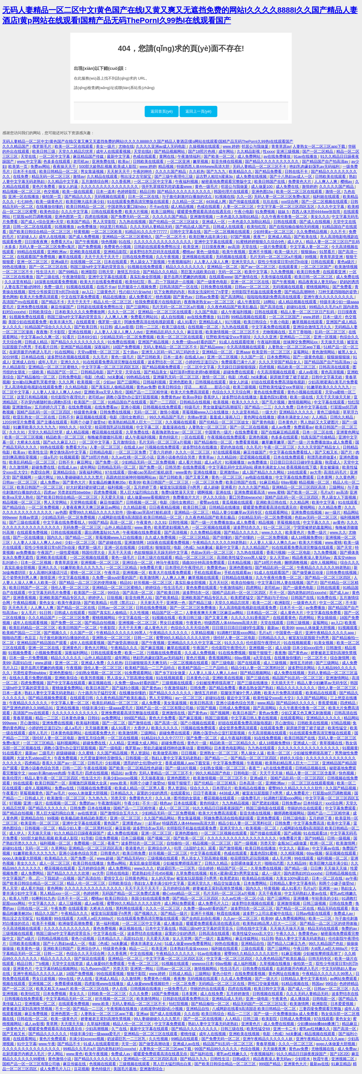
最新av (273, 627)
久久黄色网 (345, 477)
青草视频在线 (331, 743)
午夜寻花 (112, 572)
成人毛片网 (282, 858)
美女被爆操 (330, 467)
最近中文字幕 (239, 698)
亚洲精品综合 (65, 472)
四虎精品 (348, 703)
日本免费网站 (279, 357)
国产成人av (340, 592)
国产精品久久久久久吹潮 (68, 873)
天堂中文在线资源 (68, 963)
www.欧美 (119, 783)
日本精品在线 (33, 357)
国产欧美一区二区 (220, 156)
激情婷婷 (309, 186)
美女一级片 (106, 146)
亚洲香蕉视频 (25, 597)
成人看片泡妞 (190, 462)
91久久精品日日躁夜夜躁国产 (218, 808)
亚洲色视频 (259, 437)
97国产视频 (241, 236)
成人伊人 (295, 241)
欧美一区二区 (279, 753)
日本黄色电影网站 (67, 733)
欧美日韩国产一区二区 (29, 587)
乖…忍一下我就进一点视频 (171, 282)
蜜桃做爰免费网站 (68, 688)
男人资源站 (141, 753)
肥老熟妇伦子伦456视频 (153, 873)
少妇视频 (113, 763)
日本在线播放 (99, 808)
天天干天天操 (272, 773)
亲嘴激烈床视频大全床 (88, 783)
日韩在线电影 (118, 873)
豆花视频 (81, 1069)
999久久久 (68, 427)
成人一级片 (272, 873)
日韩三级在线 (233, 1029)
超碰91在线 (296, 307)
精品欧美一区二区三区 (297, 367)
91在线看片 (12, 753)
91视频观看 (69, 457)
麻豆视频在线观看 (92, 417)
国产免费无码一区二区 (130, 216)
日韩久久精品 (342, 417)
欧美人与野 (19, 898)
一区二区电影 (300, 552)
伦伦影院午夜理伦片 (69, 397)
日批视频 (115, 597)
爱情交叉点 (113, 878)
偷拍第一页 (52, 196)
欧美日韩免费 (309, 272)
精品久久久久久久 (67, 658)
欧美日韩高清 (202, 703)
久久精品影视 (249, 151)
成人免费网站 (249, 156)
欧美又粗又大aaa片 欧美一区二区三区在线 (73, 988)
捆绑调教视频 (296, 562)
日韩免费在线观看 (258, 968)
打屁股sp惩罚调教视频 (33, 216)
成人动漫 (283, 648)
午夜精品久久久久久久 (169, 632)
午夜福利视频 (187, 181)
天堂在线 (29, 156)
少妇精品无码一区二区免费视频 (127, 337)
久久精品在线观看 (103, 176)
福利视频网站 (69, 743)
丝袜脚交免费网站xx (301, 342)
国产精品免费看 (269, 171)
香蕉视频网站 (220, 658)
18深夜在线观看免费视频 (56, 282)
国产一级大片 (267, 978)
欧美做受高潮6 (166, 753)
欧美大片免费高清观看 (39, 297)
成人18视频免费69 (307, 537)
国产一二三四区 (164, 402)
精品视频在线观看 (320, 1034)
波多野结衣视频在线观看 (69, 357)
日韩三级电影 (295, 818)
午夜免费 (58, 908)
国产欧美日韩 (86, 327)
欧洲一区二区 (322, 843)
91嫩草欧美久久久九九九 (328, 387)
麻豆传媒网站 (247, 938)
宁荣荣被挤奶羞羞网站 (313, 527)
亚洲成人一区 (214, 221)
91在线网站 (65, 352)
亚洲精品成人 (211, 322)
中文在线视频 (142, 953)
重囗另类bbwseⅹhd (246, 497)
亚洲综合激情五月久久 (312, 327)
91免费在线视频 (121, 342)
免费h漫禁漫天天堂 (178, 492)
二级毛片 (46, 753)
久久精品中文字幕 (63, 181)
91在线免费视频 (232, 653)
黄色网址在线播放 (259, 417)
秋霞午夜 (321, 1059)
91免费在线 (327, 597)
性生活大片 (46, 272)
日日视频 (189, 753)
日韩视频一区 (137, 758)
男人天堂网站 (56, 502)
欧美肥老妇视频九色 (172, 527)
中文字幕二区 (148, 427)
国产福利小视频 (126, 688)
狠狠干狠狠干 (261, 653)
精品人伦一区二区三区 (113, 302)
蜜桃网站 (308, 507)
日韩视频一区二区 (142, 502)
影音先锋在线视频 (227, 161)
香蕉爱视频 (328, 703)
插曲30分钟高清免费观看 (204, 562)
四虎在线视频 (97, 216)
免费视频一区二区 (90, 843)
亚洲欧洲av (57, 251)
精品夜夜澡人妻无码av (318, 282)
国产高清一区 (166, 723)
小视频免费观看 (49, 653)
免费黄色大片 (300, 181)
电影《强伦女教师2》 (128, 417)
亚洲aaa (243, 352)
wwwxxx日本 (202, 963)
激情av (79, 176)
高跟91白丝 (22, 663)
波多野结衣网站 (302, 668)
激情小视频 (170, 412)
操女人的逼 (68, 186)
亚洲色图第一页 (69, 216)
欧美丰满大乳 (62, 322)
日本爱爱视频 (342, 1003)
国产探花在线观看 (90, 958)
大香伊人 (141, 728)
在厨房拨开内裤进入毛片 (31, 352)
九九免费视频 (282, 272)
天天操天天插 (333, 342)
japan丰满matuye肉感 (46, 773)
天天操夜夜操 (153, 778)
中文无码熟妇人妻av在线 (306, 893)
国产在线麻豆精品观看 (281, 432)
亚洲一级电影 (258, 998)
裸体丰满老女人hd (293, 417)
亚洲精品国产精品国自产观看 (42, 643)
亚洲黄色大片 (296, 1064)
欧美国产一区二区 (90, 402)
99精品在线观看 (31, 251)
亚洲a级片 (59, 262)
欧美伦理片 (12, 778)
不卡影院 (58, 332)
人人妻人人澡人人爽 (212, 262)
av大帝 (316, 472)
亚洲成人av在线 (187, 1044)
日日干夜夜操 (205, 793)
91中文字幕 (26, 1044)
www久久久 (144, 868)
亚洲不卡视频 (261, 251)
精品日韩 (147, 191)
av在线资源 (88, 813)
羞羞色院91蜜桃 (274, 397)
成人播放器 (174, 923)
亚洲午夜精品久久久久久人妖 (38, 973)
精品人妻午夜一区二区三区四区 (52, 778)
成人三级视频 (275, 663)
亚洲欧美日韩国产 (59, 948)
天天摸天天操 (73, 1024)
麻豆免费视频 (37, 1013)
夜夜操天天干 (65, 166)
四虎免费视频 (106, 492)
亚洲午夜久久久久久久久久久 (329, 297)
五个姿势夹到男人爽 (20, 577)
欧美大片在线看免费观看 (101, 282)
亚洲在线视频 (80, 332)
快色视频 (109, 241)
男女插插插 (327, 617)
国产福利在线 (202, 1054)
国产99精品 (68, 272)
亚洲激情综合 (152, 1069)
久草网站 (58, 848)
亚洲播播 (301, 898)
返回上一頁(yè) (198, 111)
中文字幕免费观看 (341, 808)
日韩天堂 (106, 272)
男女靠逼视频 (93, 171)
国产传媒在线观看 (245, 201)
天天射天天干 (119, 171)
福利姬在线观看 (327, 196)
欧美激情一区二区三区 (67, 798)
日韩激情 (334, 648)
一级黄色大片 (305, 602)
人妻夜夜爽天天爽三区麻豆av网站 (91, 507)
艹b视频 (42, 963)
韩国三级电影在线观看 (266, 808)
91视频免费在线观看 (27, 317)
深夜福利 (102, 347)
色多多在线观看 (57, 161)
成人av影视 (124, 327)
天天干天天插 (120, 552)
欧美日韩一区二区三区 (314, 277)
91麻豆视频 (291, 953)
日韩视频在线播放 (146, 988)
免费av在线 (65, 788)
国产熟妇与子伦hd (273, 597)
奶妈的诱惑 (349, 282)
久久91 (160, 522)
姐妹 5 (284, 211)
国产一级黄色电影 (213, 282)
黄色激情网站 (324, 352)
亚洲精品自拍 (33, 818)
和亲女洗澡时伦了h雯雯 (208, 292)
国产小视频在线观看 (198, 723)
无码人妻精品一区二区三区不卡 (260, 166)
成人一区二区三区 (175, 808)
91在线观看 (348, 502)
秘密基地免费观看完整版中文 (226, 181)
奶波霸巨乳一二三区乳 (176, 868)
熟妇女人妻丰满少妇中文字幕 (159, 883)
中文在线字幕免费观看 (81, 297)
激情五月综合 (129, 272)
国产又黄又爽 (197, 477)
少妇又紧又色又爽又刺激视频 (306, 713)
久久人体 (163, 798)
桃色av (166, 803)
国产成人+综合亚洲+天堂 (43, 221)
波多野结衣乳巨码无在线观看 (155, 251)
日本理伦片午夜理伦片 (185, 567)
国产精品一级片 (175, 913)
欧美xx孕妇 (192, 397)
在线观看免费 (272, 728)
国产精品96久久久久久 (296, 703)
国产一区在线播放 (29, 537)
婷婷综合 (153, 587)
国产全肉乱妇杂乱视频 (201, 918)
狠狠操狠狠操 (339, 357)
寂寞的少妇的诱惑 (153, 793)
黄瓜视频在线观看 (238, 502)
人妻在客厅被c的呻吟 (23, 287)
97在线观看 (115, 472)
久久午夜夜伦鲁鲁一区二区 (285, 216)
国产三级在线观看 (25, 522)
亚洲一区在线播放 (24, 196)
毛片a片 (327, 492)
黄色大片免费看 (163, 718)
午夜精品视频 (25, 602)
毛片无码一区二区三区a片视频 (276, 256)
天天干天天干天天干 (102, 256)
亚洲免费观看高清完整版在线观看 (130, 713)
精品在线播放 (115, 297)
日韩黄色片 (110, 853)
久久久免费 (284, 407)
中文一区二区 (331, 602)
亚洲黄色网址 (347, 432)
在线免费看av (106, 407)
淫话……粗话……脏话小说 (207, 387)
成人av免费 (281, 427)
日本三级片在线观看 (155, 557)
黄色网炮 (10, 297)
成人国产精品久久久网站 (264, 472)
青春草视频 (23, 718)
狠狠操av (309, 251)
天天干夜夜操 (270, 893)
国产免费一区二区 (67, 622)
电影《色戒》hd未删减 (104, 377)
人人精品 (320, 417)
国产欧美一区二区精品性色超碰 (136, 768)
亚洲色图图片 (179, 778)
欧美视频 (221, 402)
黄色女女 (47, 602)
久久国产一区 (253, 357)
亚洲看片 (228, 487)
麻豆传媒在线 (75, 1064)
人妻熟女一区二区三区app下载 (319, 146)
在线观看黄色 (285, 617)
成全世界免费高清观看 (238, 728)
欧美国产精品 (79, 221)
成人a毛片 (213, 462)
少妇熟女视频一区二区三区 (99, 673)
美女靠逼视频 (176, 703)
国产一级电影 (111, 748)
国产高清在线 (272, 307)
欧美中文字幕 (256, 272)
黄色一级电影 (208, 251)
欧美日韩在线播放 (261, 848)
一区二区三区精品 (195, 537)
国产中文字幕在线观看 (67, 683)
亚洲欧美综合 (67, 678)
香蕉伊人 (211, 397)
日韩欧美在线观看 (149, 161)
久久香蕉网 (121, 181)
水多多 (10, 246)
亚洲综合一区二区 (138, 562)
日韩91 (94, 718)
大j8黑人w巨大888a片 (95, 918)
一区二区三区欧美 (107, 231)
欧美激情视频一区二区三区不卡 (233, 332)
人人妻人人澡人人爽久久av (273, 542)
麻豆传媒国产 (63, 307)
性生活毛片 (174, 587)
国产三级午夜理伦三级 (174, 176)
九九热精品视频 (236, 803)
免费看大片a (62, 241)
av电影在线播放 (259, 477)
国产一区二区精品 (318, 151)
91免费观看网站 (139, 673)
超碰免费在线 (44, 467)
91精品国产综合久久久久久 (48, 327)
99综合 (113, 592)
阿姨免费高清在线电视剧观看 (149, 322)
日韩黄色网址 (137, 878)
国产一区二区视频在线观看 (325, 201)
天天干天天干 (79, 302)
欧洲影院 (89, 272)
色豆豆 (31, 637)
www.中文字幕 (29, 161)
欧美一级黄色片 (50, 201)
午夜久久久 (286, 933)
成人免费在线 (288, 186)
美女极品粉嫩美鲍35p (108, 482)
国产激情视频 (231, 848)
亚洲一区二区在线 (44, 648)
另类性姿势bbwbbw (30, 673)
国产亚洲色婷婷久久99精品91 (28, 708)
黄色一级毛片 (207, 186)
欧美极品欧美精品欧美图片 (84, 818)
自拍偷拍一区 (179, 843)
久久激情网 (19, 467)
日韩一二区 (144, 637)
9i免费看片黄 (151, 567)
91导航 (87, 838)
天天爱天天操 (113, 497)
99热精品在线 (138, 377)
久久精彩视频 (293, 853)
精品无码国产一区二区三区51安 (260, 1003)
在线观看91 (180, 793)
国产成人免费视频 (84, 236)
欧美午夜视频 (234, 251)
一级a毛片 (48, 457)
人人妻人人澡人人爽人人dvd (119, 332)
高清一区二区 (122, 522)
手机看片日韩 (47, 347)
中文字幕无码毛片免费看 (50, 592)
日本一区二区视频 (37, 562)
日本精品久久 (122, 793)
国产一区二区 (114, 723)
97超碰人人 (26, 236)
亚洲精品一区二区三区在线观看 (165, 312)
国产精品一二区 (79, 537)
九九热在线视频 (133, 221)
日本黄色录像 (73, 718)
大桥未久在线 (29, 442)
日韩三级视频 (298, 622)
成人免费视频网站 (291, 918)
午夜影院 (108, 627)
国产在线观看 (249, 663)
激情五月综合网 (92, 738)
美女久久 (77, 993)
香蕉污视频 (276, 552)
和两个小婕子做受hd (88, 422)
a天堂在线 (262, 658)
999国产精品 (135, 718)
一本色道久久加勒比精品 (238, 216)
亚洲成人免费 (93, 663)
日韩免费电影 (70, 377)
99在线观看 (22, 783)
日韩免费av (291, 803)
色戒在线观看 (145, 156)
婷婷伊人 (96, 597)
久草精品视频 (203, 632)
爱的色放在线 (232, 447)
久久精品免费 (330, 507)
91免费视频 (265, 211)
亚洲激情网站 (338, 678)
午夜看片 (10, 793)
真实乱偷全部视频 (146, 277)
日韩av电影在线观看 (314, 913)
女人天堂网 (182, 938)
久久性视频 (140, 612)
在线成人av (195, 357)
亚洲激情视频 (202, 216)
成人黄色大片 (292, 612)
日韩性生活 (220, 1059)
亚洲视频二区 (40, 983)
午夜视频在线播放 (122, 1008)
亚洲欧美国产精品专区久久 (63, 597)
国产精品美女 (156, 372)
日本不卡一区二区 (73, 898)
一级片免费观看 (274, 246)
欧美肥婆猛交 (243, 597)
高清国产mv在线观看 (20, 302)
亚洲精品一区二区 (223, 267)
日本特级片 (313, 803)
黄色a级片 (346, 262)
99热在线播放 (14, 267)
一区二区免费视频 (44, 507)
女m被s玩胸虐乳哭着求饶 (34, 382)
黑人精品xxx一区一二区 (60, 893)
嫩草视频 (201, 161)
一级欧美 (36, 372)
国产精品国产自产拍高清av (325, 161)
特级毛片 (193, 407)
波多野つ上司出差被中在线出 (268, 913)
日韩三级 (251, 1018)
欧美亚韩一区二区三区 (271, 352)
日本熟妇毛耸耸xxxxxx (189, 948)
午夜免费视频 (66, 758)
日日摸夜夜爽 (37, 241)
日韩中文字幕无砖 (327, 377)
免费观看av (303, 427)
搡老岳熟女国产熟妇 (256, 688)
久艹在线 (119, 1029)
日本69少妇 (87, 337)
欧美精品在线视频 (258, 878)
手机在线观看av (208, 572)
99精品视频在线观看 (249, 317)
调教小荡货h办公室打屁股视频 (132, 397)
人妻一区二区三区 (239, 206)
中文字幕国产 (14, 878)
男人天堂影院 (105, 221)
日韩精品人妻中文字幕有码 (293, 883)
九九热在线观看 (235, 327)
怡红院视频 (179, 1003)
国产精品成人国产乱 (193, 226)
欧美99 (135, 482)
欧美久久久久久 (246, 402)
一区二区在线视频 (123, 738)
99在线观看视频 (111, 973)
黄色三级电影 (329, 412)
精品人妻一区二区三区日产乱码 (333, 241)
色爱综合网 (40, 472)
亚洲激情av (22, 407)
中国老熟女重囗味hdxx (127, 206)
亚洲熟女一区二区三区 (112, 637)
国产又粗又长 (327, 452)
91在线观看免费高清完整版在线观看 (138, 201)
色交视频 (52, 191)
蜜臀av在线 (210, 502)
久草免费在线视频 (267, 868)
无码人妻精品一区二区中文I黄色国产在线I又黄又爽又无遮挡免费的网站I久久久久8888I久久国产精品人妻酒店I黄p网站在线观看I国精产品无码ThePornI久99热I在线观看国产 (147, 141)
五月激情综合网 (95, 181)
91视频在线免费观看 (146, 267)
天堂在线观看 (272, 622)
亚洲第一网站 (142, 968)
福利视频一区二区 (56, 843)
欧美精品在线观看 (321, 693)
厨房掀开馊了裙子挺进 (289, 377)
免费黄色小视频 (118, 246)
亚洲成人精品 (280, 236)
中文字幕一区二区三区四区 (230, 958)
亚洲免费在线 (104, 161)
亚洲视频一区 (135, 572)
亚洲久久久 (71, 362)
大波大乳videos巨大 (34, 758)
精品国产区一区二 (63, 372)
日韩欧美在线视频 (313, 723)
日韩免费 (198, 688)
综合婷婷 (206, 868)
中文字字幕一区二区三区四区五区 (286, 206)
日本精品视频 (240, 562)
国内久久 (55, 537)
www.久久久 (272, 532)
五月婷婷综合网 (92, 868)
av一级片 (333, 512)
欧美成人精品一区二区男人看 (140, 788)
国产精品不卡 (53, 302)
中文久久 (287, 848)
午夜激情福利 (189, 156)
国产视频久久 (56, 632)
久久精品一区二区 (188, 201)
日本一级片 (333, 317)
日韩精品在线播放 (225, 507)
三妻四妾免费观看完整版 (321, 1008)
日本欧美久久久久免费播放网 (80, 312)
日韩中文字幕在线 (186, 231)
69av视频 (289, 482)
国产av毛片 (56, 793)
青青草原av (281, 146)
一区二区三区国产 (317, 267)
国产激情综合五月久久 (120, 813)
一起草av (152, 823)
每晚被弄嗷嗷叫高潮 (105, 437)
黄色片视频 (196, 658)
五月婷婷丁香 (146, 487)
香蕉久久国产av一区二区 (63, 763)
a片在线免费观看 (278, 768)
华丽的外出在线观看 (305, 808)
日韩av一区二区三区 (252, 287)
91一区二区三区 (277, 527)
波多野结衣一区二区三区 (142, 843)
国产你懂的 (223, 537)
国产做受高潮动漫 (123, 643)
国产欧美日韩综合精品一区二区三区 (40, 231)
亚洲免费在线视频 (33, 307)
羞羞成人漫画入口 (226, 417)
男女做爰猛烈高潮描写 (222, 407)
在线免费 (21, 176)
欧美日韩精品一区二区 (59, 171)
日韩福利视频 (155, 382)
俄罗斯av (133, 748)
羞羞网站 (225, 938)
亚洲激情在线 (174, 713)
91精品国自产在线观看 (128, 402)
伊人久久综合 (215, 497)
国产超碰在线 (110, 542)
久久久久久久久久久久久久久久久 (110, 186)
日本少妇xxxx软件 (308, 648)
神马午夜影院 (168, 562)
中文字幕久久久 (317, 522)
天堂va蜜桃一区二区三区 (99, 352)
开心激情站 (30, 723)
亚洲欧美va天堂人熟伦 (103, 392)
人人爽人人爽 (326, 181)
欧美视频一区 (89, 382)
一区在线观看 (193, 437)
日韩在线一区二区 (33, 908)
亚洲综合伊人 (160, 848)
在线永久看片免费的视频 (31, 678)
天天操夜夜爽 (97, 728)
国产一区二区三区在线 (49, 267)
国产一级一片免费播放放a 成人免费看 (320, 442)
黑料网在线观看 (130, 908)
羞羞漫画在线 (174, 427)
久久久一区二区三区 (193, 452)
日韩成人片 (35, 798)
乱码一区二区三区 (331, 332)
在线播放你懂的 (50, 206)
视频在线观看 (14, 983)
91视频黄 (350, 748)
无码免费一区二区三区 (82, 527)
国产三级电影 (223, 663)
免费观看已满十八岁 (239, 362)
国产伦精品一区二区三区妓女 (174, 221)
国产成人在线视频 (315, 221)
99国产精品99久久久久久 (216, 1049)
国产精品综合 (14, 507)
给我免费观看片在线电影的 (158, 302)
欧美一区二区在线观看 (74, 146)
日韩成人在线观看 (229, 226)
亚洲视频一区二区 (40, 1003)
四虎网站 (254, 587)
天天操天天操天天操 (288, 928)
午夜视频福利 (180, 262)
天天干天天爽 (130, 627)
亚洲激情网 (134, 542)
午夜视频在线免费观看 (227, 437)
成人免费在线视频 (252, 176)
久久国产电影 (207, 312)
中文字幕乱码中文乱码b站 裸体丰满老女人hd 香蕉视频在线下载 (263, 467)
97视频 (15, 803)
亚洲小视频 (131, 407)
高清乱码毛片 (336, 472)
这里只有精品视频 (33, 397)
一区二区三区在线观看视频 (311, 783)
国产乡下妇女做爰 (171, 673)
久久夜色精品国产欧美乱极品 (232, 307)
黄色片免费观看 (53, 1039)
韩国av (318, 983)
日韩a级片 (241, 1059)
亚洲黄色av (132, 823)
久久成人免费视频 (161, 537)
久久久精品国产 (16, 146)
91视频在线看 (164, 617)
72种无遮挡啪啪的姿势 (338, 292)
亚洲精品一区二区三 (192, 512)
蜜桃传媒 (188, 1034)
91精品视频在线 (295, 983)
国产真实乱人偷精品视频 (113, 387)
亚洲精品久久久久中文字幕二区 (194, 643)
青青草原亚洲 (332, 256)
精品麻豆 (350, 1024)
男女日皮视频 (172, 622)
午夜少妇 (132, 803)
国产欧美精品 (167, 597)
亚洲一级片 (33, 803)
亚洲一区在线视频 (120, 547)
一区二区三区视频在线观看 (224, 833)
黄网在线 (167, 156)
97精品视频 (340, 723)
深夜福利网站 (91, 472)
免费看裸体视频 (69, 983)
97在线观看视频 (227, 452)
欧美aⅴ (19, 452)
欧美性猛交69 (259, 1029)
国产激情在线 (246, 277)
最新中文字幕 (119, 156)
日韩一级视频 (339, 838)
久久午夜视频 (168, 256)
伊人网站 (56, 1054)
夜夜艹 (259, 236)
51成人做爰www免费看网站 (188, 943)
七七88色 (25, 201)
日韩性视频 (179, 522)
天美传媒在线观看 (277, 277)
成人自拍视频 (173, 317)
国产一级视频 (246, 843)
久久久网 (66, 382)
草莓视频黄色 (32, 793)
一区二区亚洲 (179, 161)
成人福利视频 (245, 963)
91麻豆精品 (269, 482)
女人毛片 (29, 612)
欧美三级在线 (174, 327)
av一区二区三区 (189, 698)
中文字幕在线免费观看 (295, 477)
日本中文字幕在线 (312, 407)
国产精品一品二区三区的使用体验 (88, 582)
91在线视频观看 (297, 643)
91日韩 (223, 317)
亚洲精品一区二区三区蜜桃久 (127, 236)
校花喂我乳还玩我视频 (114, 427)
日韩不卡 (66, 417)
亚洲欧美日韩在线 (272, 502)
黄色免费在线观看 (202, 587)
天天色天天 (18, 607)
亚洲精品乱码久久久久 (165, 332)
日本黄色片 (288, 422)
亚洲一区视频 (326, 337)
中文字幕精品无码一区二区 (69, 998)
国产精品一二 (217, 758)
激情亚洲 (48, 577)
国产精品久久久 (78, 196)
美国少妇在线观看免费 (28, 322)
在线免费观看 (194, 467)
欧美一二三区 (321, 918)
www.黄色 (143, 527)
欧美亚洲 (191, 246)
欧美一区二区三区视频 (24, 437)
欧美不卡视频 (44, 923)
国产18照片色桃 (202, 151)
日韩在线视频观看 (67, 532)
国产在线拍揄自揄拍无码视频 (294, 226)
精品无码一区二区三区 (51, 176)
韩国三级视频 (217, 718)
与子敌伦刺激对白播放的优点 (187, 196)
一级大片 (269, 412)
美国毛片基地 (125, 1069)
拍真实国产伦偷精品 (319, 437)
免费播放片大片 (187, 497)
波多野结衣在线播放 (240, 397)
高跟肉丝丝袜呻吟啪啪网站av (131, 477)
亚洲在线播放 (205, 472)
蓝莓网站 (301, 352)
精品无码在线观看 (333, 908)
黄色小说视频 (83, 938)
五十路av (131, 352)
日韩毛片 (95, 763)
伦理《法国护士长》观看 (195, 848)
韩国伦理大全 (94, 552)
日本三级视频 (133, 838)
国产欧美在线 (306, 236)
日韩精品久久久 (272, 637)
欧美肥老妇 (230, 878)
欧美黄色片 (295, 532)
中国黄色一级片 (219, 432)
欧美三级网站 (163, 211)
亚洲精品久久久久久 (297, 412)
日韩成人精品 (37, 342)
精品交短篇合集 (227, 883)
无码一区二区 (230, 272)
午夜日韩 (301, 948)
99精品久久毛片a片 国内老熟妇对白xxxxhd (100, 1049)
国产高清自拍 (90, 878)
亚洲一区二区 (67, 663)
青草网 (52, 1024)
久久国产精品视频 (113, 753)
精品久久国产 (47, 913)
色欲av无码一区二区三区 (316, 517)
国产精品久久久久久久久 (171, 693)
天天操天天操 (40, 833)
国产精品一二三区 (89, 1008)
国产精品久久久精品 (161, 272)
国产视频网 (22, 477)
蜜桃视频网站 (318, 287)
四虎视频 (267, 367)
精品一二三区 (47, 718)
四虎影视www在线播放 (104, 983)
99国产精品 (98, 522)
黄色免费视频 (105, 928)
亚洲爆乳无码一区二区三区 (176, 377)
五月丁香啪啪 (300, 332)
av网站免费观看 (344, 978)
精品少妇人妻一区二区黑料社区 (258, 668)
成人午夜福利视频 (237, 312)
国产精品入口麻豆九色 (287, 943)
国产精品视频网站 (170, 151)
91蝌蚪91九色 (43, 898)
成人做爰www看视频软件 (149, 497)
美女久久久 (320, 216)
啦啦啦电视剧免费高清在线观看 (274, 297)
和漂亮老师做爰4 (322, 457)
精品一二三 (139, 948)
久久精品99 (227, 457)
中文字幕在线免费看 (324, 612)
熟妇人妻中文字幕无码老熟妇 (50, 693)
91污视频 (233, 322)
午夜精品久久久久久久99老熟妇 (220, 542)
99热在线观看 (51, 447)
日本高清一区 (251, 783)
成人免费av (50, 482)
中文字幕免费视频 (229, 763)
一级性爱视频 (68, 552)
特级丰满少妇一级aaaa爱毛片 (108, 708)
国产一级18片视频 (181, 768)
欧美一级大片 (287, 251)
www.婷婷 (231, 146)
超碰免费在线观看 (239, 372)
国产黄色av (183, 297)
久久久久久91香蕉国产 (251, 617)
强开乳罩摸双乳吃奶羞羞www (167, 186)
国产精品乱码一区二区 (275, 567)
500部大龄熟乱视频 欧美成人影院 (108, 166)
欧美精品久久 (241, 171)
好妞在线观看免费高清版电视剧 (278, 382)
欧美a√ (124, 161)
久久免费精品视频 (312, 231)
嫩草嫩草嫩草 (274, 442)
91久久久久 (234, 643)
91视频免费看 (20, 653)
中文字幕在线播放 (74, 577)
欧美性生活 (38, 452)
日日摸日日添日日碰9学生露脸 (296, 462)
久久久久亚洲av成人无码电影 (161, 146)
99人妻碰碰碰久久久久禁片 (80, 477)
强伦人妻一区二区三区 (70, 587)
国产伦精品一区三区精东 (215, 783)
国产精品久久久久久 (242, 532)
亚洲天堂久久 (243, 262)
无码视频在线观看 (110, 196)
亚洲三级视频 (288, 151)
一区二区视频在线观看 (211, 527)
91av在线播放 (306, 156)
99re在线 (66, 978)
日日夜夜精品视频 (165, 507)
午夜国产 (45, 552)
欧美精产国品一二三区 (22, 632)
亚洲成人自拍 (24, 362)
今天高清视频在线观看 (246, 347)
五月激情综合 (125, 442)
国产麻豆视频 (153, 648)
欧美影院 (270, 1018)
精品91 (126, 582)
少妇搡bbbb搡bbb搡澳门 (318, 1024)
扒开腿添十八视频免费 (137, 287)
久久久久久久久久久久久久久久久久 (309, 748)
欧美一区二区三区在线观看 (299, 191)
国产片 (347, 452)
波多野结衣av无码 (148, 828)
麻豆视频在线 (100, 683)
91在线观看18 (315, 833)
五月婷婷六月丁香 (50, 407)
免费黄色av (170, 397)
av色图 (61, 512)
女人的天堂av (163, 878)
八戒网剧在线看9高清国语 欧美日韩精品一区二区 (140, 517)
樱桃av (346, 181)
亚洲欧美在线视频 (228, 678)
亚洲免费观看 (269, 818)
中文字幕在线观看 (330, 402)
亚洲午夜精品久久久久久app (330, 632)
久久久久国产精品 (171, 171)
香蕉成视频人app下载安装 (188, 763)
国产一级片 (205, 938)
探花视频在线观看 (341, 853)
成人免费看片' (141, 297)
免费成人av (344, 913)
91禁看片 (327, 251)
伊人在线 (85, 978)
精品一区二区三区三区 (195, 557)
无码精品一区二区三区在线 (222, 983)
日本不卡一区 (292, 607)
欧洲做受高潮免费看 (76, 923)
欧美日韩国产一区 (51, 783)
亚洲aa (142, 1013)
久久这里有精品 (18, 282)
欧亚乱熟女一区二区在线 (34, 417)
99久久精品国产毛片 (167, 417)
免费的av (87, 803)
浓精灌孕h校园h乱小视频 (162, 1008)
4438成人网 (216, 201)
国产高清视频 (176, 532)
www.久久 (338, 532)
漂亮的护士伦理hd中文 (143, 763)
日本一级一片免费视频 (29, 658)
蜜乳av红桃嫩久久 (315, 1029)
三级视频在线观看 (178, 683)
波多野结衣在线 (345, 993)
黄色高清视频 (333, 372)
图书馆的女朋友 (188, 798)
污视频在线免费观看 (163, 447)
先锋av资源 (197, 417)
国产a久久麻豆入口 (60, 442)
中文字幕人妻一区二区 (310, 246)
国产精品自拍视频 (100, 622)
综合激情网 (340, 658)
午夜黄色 (144, 522)
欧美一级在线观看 (78, 191)
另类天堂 (119, 798)
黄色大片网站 (96, 648)
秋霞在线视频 (229, 913)
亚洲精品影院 (116, 251)
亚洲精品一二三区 (296, 337)
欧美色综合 (49, 211)
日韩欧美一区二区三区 (107, 993)
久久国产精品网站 (312, 698)
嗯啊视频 (205, 492)
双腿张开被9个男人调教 (241, 693)
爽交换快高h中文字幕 (68, 452)
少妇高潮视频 (97, 1029)
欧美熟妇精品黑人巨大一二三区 (135, 422)
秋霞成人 (333, 462)
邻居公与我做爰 (256, 146)
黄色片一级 (197, 743)
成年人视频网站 (324, 562)
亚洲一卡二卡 (285, 1029)
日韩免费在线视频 (217, 287)
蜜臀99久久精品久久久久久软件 (96, 512)
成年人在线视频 (53, 236)
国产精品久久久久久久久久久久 (272, 161)
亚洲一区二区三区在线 (250, 282)
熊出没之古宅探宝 (136, 176)
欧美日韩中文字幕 (270, 988)
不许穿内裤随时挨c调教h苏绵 (46, 402)
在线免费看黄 (247, 432)
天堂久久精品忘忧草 (76, 151)
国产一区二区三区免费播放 (193, 607)
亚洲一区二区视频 (223, 357)
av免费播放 (87, 226)
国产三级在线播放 (253, 683)
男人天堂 (10, 888)
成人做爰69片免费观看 (106, 963)
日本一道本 (105, 191)
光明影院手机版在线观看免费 (257, 292)
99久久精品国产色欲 (213, 773)
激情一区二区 (214, 377)
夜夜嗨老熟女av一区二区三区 (209, 302)
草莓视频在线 (289, 522)
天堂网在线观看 (84, 502)
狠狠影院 (163, 547)
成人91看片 (187, 322)
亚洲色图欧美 (181, 382)
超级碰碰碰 (66, 753)
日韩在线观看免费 (107, 211)
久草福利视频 (99, 1024)
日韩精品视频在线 (311, 768)
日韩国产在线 (303, 597)
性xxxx (268, 151)
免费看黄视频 (247, 442)
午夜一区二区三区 (280, 447)
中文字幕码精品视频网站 (57, 968)
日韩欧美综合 (41, 312)
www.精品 (265, 703)
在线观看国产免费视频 (36, 256)
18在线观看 (297, 472)
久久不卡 (338, 231)
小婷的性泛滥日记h (202, 362)
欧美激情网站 (148, 998)
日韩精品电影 (93, 372)
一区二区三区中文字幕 (153, 181)
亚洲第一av (329, 888)
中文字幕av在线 (326, 848)
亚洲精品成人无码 (228, 998)
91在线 (125, 241)
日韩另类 (172, 467)
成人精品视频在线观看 (298, 302)
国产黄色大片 (75, 482)
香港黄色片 (135, 848)
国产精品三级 (201, 602)
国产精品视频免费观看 (162, 367)
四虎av (50, 492)
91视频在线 (224, 196)
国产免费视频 (90, 246)
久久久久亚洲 (266, 337)
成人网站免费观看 (180, 903)
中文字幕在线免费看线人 (291, 452)
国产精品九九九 (194, 1059)
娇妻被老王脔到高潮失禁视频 (218, 888)
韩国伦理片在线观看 (232, 191)
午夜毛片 (75, 773)
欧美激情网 (150, 577)
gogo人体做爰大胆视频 (316, 627)
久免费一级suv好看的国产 (194, 342)
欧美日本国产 (98, 688)
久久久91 (17, 432)
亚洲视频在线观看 (198, 256)
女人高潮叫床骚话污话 (49, 572)
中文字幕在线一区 (134, 617)
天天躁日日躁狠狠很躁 (237, 367)
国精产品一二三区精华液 (147, 392)
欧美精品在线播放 (250, 788)
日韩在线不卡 (297, 171)
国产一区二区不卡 (171, 236)
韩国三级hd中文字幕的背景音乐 (97, 267)
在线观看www (221, 277)
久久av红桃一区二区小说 (133, 457)
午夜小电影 (243, 211)
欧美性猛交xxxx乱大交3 (273, 698)
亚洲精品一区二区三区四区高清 (299, 487)
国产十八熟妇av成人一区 (291, 176)
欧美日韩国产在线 (270, 181)
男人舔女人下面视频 (148, 262)
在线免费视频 (80, 407)
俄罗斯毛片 (42, 146)
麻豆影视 (195, 332)
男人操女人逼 (253, 753)
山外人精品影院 (119, 527)
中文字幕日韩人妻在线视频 (281, 582)
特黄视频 (81, 231)
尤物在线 (126, 146)
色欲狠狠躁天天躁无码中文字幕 (161, 552)
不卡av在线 (159, 206)
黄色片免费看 (44, 186)
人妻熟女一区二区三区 (208, 427)
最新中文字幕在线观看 (149, 1029)
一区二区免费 (184, 983)
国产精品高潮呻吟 (300, 292)
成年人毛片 (48, 362)
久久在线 (191, 1013)
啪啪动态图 (12, 637)
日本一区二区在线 (144, 196)
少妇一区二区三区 (81, 542)
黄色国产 (112, 823)
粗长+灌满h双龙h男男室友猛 (234, 873)
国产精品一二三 (258, 407)
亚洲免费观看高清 (250, 492)
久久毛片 (101, 357)
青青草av (206, 457)
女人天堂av (280, 557)
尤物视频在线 (274, 332)
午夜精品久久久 (125, 648)
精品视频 (166, 166)
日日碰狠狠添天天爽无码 (146, 663)
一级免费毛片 (249, 798)
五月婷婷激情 (238, 993)
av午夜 (351, 878)
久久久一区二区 (122, 312)
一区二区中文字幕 (55, 156)
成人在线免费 (212, 993)
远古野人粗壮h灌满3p (215, 176)
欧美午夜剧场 (70, 602)
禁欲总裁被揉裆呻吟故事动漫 (169, 748)
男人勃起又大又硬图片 (320, 422)
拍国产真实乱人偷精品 (108, 612)
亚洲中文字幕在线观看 (214, 241)
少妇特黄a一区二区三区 (274, 231)
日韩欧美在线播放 (25, 943)
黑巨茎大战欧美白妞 (198, 272)
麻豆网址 (85, 462)
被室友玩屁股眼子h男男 (180, 487)
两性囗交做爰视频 (264, 983)
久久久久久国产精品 (337, 186)
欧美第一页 (18, 166)
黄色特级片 (169, 437)
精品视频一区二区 (315, 482)
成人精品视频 (183, 206)
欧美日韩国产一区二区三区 (166, 482)
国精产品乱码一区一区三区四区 (44, 412)
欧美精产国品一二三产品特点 (150, 668)
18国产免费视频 (127, 347)
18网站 (269, 302)
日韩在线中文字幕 (252, 928)
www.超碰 (44, 663)
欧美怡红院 (257, 226)
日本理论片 (222, 788)
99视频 (311, 256)
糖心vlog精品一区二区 (181, 893)
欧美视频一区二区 (262, 828)
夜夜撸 (42, 332)
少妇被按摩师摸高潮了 (215, 683)
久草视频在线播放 (275, 963)
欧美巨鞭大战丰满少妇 (85, 201)
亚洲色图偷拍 (241, 567)
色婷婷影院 (127, 191)
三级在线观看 (253, 948)
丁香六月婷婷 (161, 452)
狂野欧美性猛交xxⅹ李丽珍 (229, 337)
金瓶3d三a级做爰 (293, 843)
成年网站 (226, 151)
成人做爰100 (262, 186)
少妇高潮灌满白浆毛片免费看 (333, 382)
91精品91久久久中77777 (146, 231)
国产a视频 (292, 833)
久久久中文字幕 (331, 206)
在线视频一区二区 (86, 262)
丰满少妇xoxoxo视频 (121, 778)
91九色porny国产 (96, 968)
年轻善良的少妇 (326, 898)
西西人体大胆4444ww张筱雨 (316, 211)
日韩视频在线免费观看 (162, 407)
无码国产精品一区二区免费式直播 (131, 893)
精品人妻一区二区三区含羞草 (311, 773)
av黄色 (339, 522)
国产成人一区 (300, 988)
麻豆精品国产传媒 (89, 156)
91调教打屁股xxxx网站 (237, 632)
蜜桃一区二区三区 (86, 572)
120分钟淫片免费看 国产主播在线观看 (35, 422)
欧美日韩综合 (256, 322)
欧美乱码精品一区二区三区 (32, 462)
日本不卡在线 (25, 171)
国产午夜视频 (87, 241)
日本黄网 (325, 477)
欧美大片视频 (137, 211)
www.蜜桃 (276, 492)
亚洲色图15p (263, 191)
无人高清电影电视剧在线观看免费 (33, 387)
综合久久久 (349, 562)
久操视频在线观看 (205, 146)
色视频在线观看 (103, 1064)
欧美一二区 (262, 602)
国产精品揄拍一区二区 (36, 377)
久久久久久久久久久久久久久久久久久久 (242, 838)
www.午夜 (47, 1044)
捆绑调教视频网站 (290, 813)
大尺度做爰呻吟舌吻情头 (101, 758)
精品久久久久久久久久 (185, 267)
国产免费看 (342, 287)
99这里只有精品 (114, 226)
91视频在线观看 (80, 287)
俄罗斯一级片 (110, 322)
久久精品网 (300, 502)
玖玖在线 (271, 201)
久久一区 (244, 196)
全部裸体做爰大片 (246, 863)
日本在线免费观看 (289, 457)
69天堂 (86, 427)
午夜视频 (73, 668)
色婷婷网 (91, 893)
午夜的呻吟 (143, 171)
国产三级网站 (138, 307)
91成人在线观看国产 (272, 572)
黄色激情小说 (60, 1059)
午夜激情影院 (74, 277)
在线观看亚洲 (335, 272)
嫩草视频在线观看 (308, 322)
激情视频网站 (300, 402)
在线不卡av (106, 287)
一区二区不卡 (316, 658)
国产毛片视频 (274, 402)
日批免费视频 (107, 838)
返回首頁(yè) (162, 111)
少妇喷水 (145, 547)
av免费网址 (112, 718)
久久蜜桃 (86, 753)
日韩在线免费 (341, 903)
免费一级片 (54, 287)
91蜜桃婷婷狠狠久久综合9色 (260, 241)
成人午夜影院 (249, 302)
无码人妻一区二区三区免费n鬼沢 (282, 196)
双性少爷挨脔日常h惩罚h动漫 (283, 262)
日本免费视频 (55, 993)
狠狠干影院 (137, 973)
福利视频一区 (119, 487)
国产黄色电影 (264, 422)
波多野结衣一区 (196, 592)
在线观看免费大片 (100, 733)
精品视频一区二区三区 (22, 191)
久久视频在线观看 (181, 422)
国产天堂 (115, 372)
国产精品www (212, 347)
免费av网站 (40, 166)
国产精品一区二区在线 (76, 607)
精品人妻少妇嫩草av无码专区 (237, 512)
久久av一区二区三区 (241, 918)
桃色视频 (163, 297)
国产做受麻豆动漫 (308, 572)
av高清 (233, 246)
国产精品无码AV (131, 858)
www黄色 (184, 472)
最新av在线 (319, 1064)
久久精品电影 (77, 387)
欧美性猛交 (338, 728)
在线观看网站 (277, 512)
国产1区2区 (339, 1054)
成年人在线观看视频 (114, 151)
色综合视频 (250, 1049)
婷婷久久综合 (292, 758)
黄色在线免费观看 (270, 392)
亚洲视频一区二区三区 (100, 562)
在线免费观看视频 (251, 973)
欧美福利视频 (88, 723)
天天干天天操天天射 (334, 397)
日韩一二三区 (148, 327)
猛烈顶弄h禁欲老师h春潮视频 (195, 372)
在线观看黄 (288, 267)
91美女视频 (324, 643)
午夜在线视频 (95, 768)
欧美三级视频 (245, 387)
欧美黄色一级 (29, 948)
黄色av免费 (146, 387)
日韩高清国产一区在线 (179, 287)
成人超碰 (211, 487)
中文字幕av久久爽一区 (40, 337)
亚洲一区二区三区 (33, 262)
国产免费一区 (107, 462)
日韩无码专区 (320, 958)
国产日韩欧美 (149, 357)
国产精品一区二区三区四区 (328, 577)
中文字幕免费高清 (309, 823)
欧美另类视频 (93, 678)
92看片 (68, 337)
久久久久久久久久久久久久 (75, 713)
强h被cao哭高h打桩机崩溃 (150, 472)
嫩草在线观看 (70, 256)
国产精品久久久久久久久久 (194, 1029)
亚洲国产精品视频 (154, 342)
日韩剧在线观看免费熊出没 (157, 246)
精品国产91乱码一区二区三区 (298, 678)
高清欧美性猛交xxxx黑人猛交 (242, 557)
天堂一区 (129, 1044)
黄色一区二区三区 (227, 477)
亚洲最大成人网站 (143, 743)
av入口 (88, 292)
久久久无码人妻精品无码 (151, 226)
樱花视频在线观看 (108, 432)
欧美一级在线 (302, 397)
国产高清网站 (233, 297)
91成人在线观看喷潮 (237, 342)
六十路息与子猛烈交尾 (97, 693)
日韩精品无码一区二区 (117, 467)
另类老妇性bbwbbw (75, 492)
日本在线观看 (116, 262)
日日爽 (316, 868)
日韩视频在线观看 (211, 382)
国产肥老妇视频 (266, 803)
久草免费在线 (138, 432)
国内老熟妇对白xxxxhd (307, 592)
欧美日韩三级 (44, 151)
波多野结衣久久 (247, 527)
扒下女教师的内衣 (170, 292)
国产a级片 (26, 938)
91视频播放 (65, 226)
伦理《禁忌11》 (124, 602)
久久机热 (196, 171)
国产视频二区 (159, 838)
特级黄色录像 (86, 412)
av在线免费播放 (278, 156)
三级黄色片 (107, 292)
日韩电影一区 (246, 773)
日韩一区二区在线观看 (33, 226)
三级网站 (337, 487)
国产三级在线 (48, 277)
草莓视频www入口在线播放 (206, 412)
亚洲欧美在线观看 (86, 251)
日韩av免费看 (207, 297)
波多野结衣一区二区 (165, 362)
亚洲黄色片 (72, 648)
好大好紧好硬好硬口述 (86, 487)
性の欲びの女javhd (135, 292)
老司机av (81, 161)
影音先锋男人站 (139, 597)
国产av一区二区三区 (258, 267)
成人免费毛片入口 (214, 903)
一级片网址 (44, 477)
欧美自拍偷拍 (243, 582)
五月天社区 (219, 582)
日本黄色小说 (198, 678)
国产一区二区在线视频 (249, 427)
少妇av (109, 382)
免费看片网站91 (145, 317)
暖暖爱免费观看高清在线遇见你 (204, 211)
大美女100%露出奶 (292, 878)
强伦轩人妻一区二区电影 (235, 637)
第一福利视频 (108, 923)
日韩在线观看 (285, 221)
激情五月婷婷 (302, 663)
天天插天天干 (283, 683)
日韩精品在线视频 (195, 402)
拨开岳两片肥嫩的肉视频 (185, 277)
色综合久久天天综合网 (232, 392)
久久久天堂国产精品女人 (280, 362)
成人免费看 (151, 703)
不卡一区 (277, 592)
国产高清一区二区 (138, 592)
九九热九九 (98, 798)
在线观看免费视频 (33, 532)
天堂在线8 (143, 151)
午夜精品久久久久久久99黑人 (121, 632)
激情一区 (333, 191)
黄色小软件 (222, 973)
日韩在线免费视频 (138, 256)
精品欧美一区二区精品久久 (233, 743)
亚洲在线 (224, 492)
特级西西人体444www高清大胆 (204, 166)
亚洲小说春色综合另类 (176, 457)
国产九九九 (216, 171)
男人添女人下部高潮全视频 (130, 678)
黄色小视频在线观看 (305, 392)
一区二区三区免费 (131, 452)
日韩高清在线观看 (335, 367)
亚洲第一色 (176, 602)
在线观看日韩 (82, 698)
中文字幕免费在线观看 (271, 327)
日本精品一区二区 (262, 612)
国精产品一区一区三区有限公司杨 (165, 708)
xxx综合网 (290, 201)
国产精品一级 (296, 868)
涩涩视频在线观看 (255, 457)
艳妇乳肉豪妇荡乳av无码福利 (314, 166)
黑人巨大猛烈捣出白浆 (139, 492)
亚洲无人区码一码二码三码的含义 (170, 352)
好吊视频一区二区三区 (153, 582)
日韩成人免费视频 (235, 708)
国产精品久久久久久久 (48, 808)
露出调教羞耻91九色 (102, 532)
